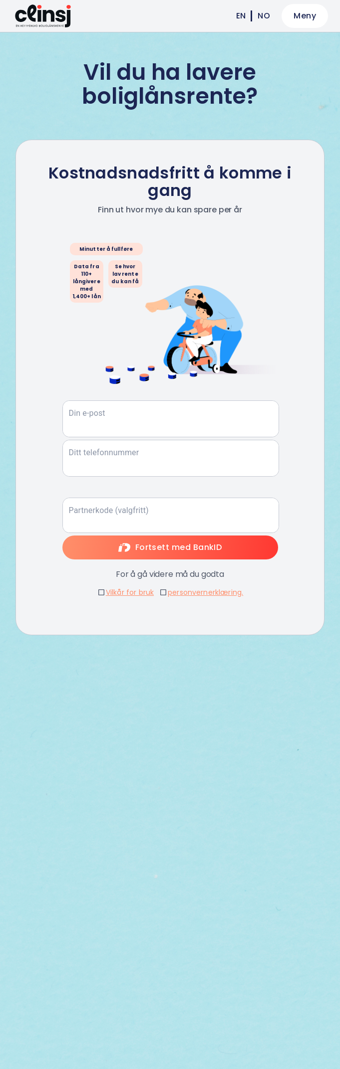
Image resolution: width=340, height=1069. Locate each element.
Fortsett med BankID (170, 547)
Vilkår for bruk (130, 592)
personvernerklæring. (205, 592)
